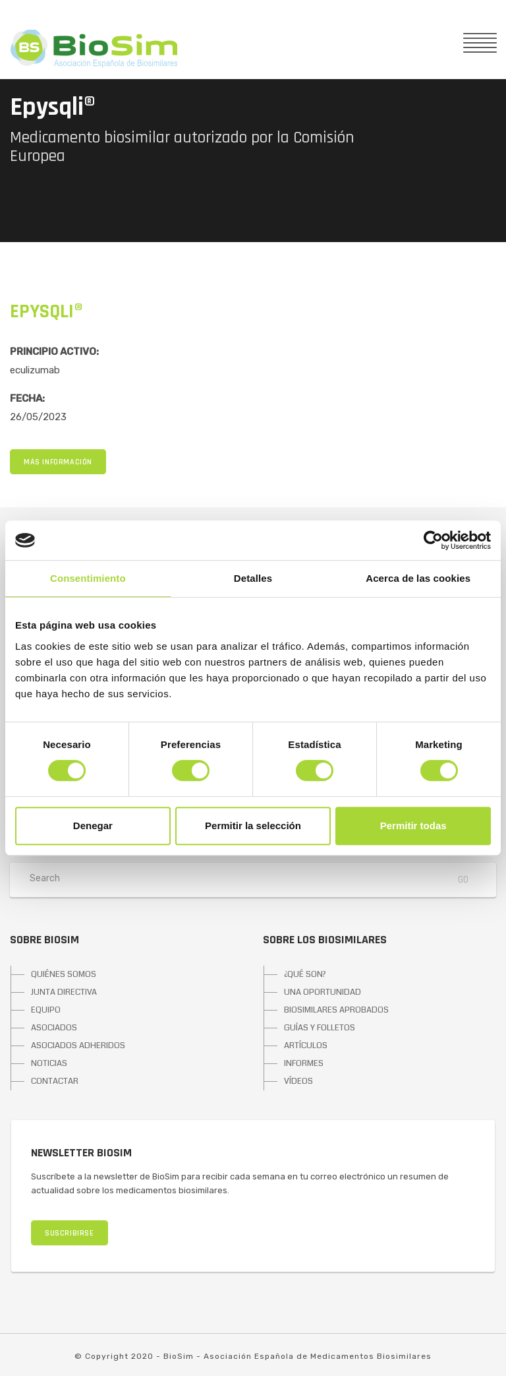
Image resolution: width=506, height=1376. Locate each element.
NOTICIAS (49, 1063)
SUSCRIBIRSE (69, 1233)
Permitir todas (413, 825)
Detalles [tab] (253, 578)
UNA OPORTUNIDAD (322, 992)
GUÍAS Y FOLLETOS (319, 1028)
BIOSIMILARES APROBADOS (336, 1010)
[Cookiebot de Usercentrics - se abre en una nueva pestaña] (433, 540)
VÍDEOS (298, 1081)
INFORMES (303, 1063)
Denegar (93, 825)
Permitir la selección (253, 825)
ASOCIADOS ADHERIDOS (78, 1045)
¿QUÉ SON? (305, 974)
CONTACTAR (54, 1081)
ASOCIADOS (54, 1028)
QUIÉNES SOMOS (63, 974)
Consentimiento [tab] (88, 578)
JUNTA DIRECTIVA (64, 992)
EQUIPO (46, 1010)
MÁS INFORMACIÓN (58, 462)
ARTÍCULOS (305, 1045)
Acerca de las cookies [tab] (418, 578)
